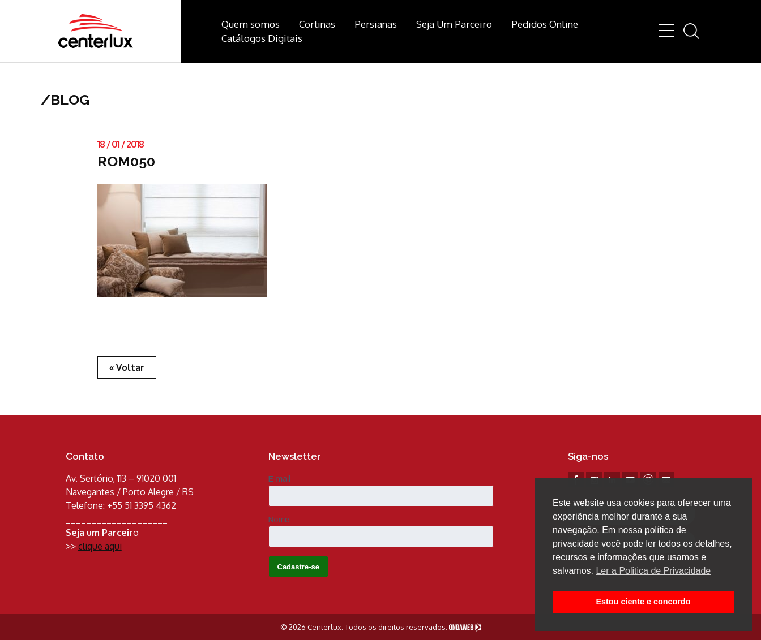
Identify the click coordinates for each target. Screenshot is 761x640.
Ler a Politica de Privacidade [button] (653, 571)
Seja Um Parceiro (454, 24)
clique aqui (100, 546)
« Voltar (126, 367)
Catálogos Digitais (261, 38)
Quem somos (250, 24)
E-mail (279, 478)
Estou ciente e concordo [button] (643, 601)
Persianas (375, 24)
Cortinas (317, 24)
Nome (278, 519)
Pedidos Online (544, 24)
